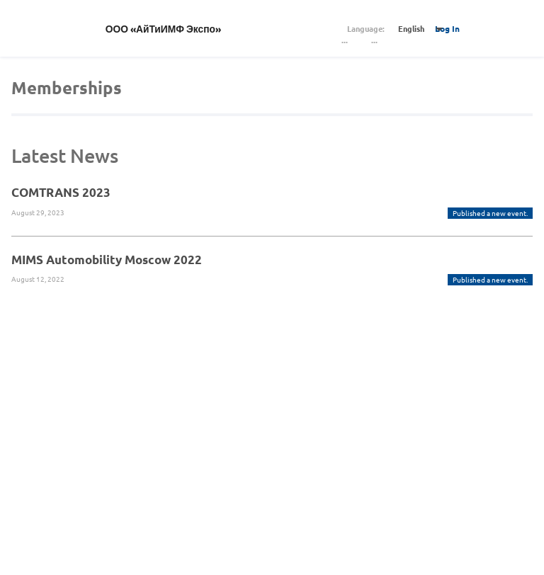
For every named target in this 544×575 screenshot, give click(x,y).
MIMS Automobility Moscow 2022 (106, 260)
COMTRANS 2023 (60, 192)
